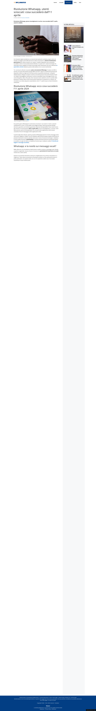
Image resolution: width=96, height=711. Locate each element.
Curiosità (61, 2)
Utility (75, 2)
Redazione (42, 709)
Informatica (68, 2)
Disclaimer (54, 709)
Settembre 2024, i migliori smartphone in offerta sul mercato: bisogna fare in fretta (77, 67)
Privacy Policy (48, 709)
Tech (80, 2)
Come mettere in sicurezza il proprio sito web (77, 47)
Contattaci (57, 703)
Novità (55, 2)
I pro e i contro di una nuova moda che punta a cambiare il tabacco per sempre (72, 36)
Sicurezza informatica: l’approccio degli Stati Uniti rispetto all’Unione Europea (77, 57)
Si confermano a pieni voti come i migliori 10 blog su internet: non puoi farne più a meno (77, 77)
